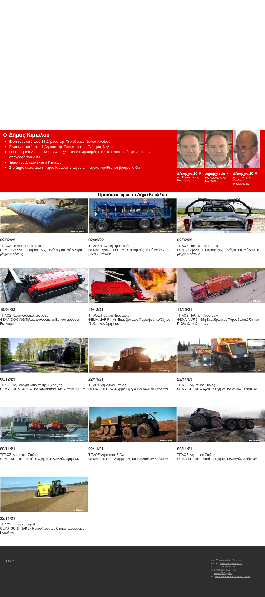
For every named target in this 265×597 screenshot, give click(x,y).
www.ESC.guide (223, 573)
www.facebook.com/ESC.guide (232, 576)
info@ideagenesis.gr (231, 563)
